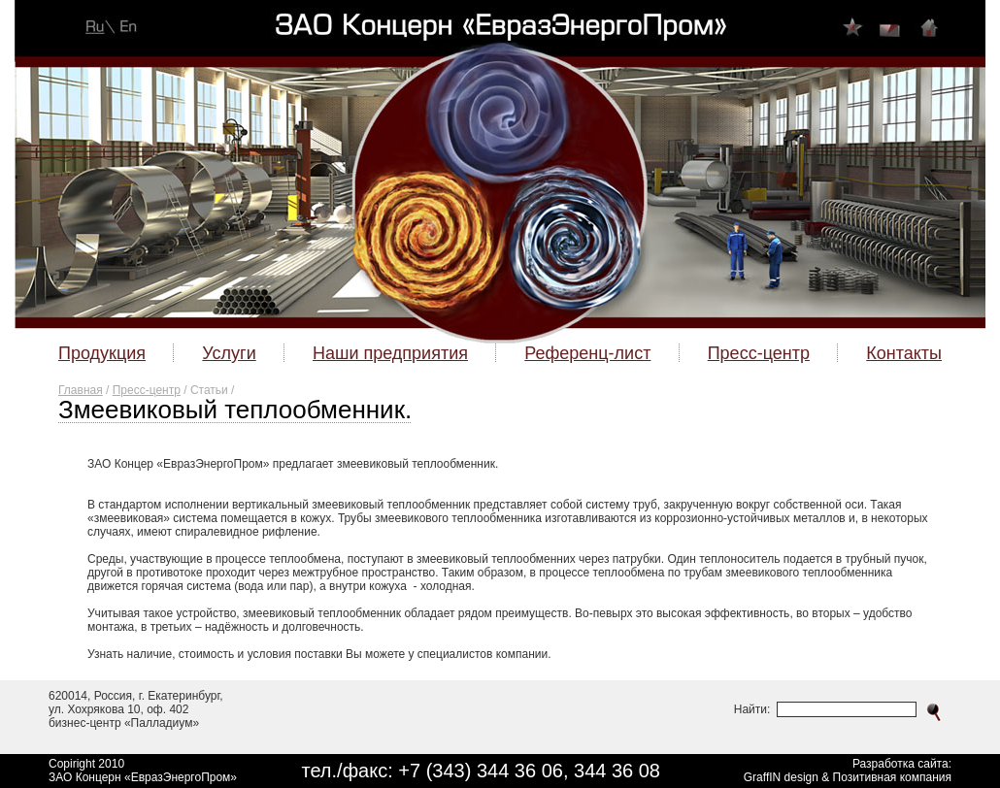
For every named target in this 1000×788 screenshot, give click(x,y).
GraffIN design (781, 777)
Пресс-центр (147, 390)
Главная (80, 390)
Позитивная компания (892, 777)
